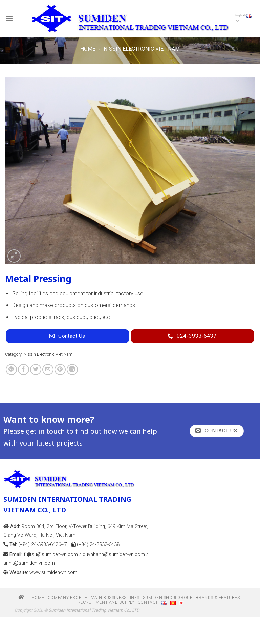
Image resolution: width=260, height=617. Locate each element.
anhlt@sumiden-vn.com (29, 563)
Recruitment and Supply (106, 602)
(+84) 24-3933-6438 (95, 544)
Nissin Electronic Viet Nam (142, 49)
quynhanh (114, 554)
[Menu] (9, 18)
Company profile (67, 597)
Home (87, 49)
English (243, 18)
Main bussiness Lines (115, 597)
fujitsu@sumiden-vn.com (51, 554)
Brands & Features (218, 597)
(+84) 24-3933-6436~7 (42, 544)
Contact (148, 602)
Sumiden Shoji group (168, 597)
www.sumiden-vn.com (53, 572)
